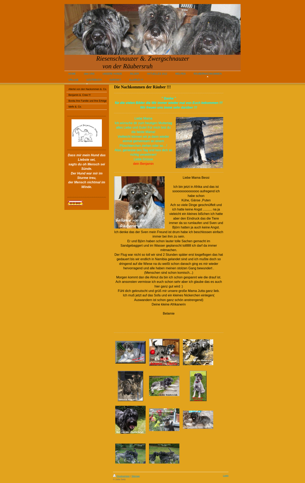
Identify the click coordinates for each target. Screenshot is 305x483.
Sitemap (135, 476)
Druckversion (121, 476)
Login (225, 475)
